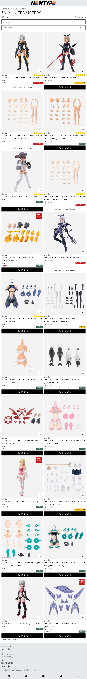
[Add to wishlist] (40, 71)
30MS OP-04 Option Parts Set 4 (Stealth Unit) (61, 625)
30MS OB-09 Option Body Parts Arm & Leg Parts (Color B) (64, 198)
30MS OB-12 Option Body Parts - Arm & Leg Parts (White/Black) (64, 320)
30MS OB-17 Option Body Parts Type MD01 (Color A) (64, 503)
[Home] (9, 676)
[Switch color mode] (9, 666)
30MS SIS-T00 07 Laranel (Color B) (20, 623)
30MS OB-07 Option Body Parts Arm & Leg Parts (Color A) (21, 137)
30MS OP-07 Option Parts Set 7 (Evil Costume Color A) (21, 564)
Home (4, 9)
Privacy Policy (7, 656)
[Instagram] (2, 663)
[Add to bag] (65, 87)
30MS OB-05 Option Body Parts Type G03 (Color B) (64, 442)
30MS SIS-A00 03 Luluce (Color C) (19, 196)
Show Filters (80, 17)
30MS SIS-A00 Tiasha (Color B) (60, 77)
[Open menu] (78, 676)
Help (3, 652)
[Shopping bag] (43, 676)
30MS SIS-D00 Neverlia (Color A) (62, 257)
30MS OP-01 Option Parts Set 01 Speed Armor (19, 259)
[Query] (43, 21)
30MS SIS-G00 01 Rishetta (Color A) (20, 77)
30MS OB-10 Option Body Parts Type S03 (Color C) (21, 381)
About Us (5, 649)
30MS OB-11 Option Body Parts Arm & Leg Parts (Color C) (65, 137)
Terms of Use (7, 654)
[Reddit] (12, 663)
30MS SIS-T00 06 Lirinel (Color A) (19, 501)
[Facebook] (5, 663)
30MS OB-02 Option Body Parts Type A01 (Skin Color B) (65, 564)
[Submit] (61, 676)
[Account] (26, 676)
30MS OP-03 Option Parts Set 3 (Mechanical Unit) (61, 381)
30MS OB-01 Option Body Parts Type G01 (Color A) (21, 320)
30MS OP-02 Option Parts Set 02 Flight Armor (19, 442)
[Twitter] (9, 663)
